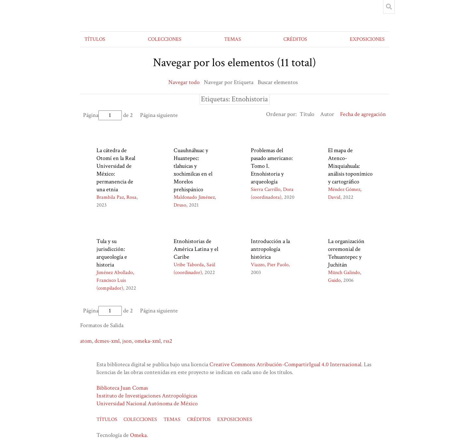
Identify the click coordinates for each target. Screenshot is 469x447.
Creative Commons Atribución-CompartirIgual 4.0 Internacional (285, 364)
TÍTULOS (94, 39)
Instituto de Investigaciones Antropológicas (146, 395)
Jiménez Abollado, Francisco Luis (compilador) (115, 280)
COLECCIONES (164, 39)
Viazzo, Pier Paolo (270, 264)
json (127, 341)
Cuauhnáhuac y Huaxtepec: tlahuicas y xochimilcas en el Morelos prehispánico (193, 170)
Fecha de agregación (363, 114)
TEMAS (232, 39)
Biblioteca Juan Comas (122, 388)
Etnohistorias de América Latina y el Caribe (196, 249)
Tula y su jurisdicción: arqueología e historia (111, 253)
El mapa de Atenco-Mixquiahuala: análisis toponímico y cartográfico (350, 166)
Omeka (138, 435)
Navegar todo (184, 82)
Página (102, 115)
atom (86, 341)
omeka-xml (148, 341)
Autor (327, 114)
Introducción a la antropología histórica (270, 249)
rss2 (167, 341)
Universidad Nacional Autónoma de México (147, 403)
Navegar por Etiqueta (228, 82)
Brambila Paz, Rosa (116, 197)
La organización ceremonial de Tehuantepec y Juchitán (346, 253)
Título (307, 114)
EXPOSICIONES (367, 39)
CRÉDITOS (295, 39)
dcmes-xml (107, 341)
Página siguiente (159, 115)
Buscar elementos (278, 82)
